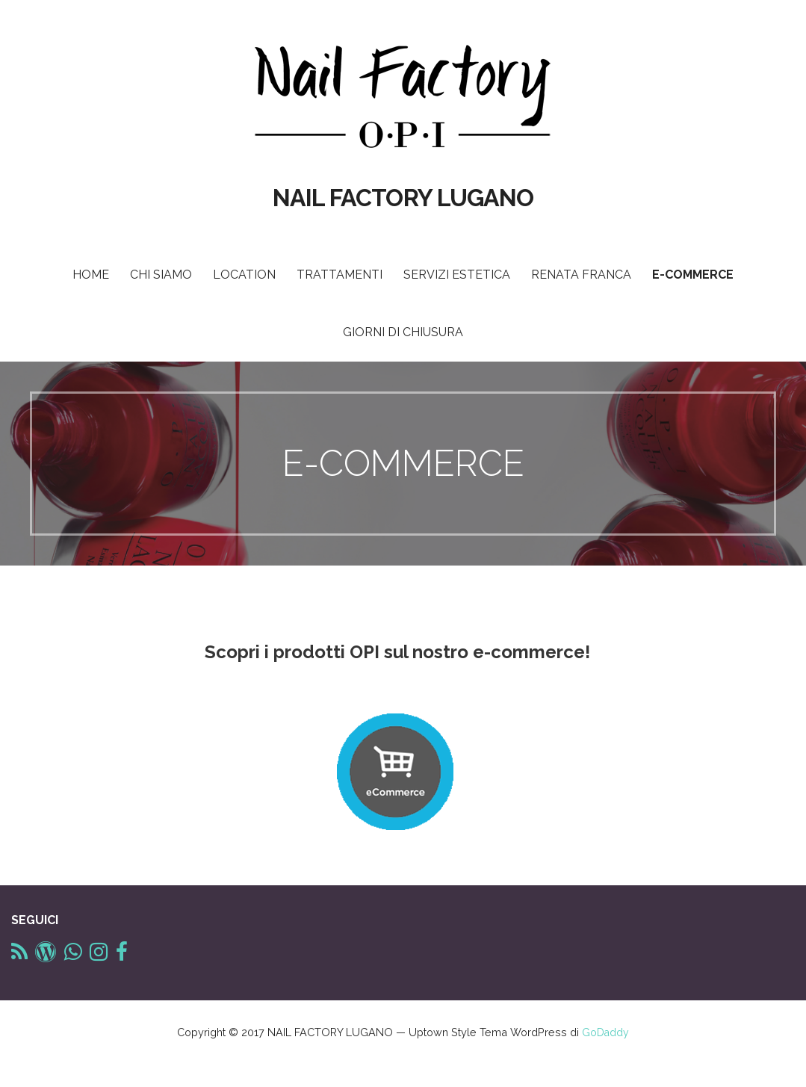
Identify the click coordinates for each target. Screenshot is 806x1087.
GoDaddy (605, 1032)
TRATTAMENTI (339, 274)
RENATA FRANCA (581, 274)
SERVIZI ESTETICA (456, 274)
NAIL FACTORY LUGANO (403, 197)
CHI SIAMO (161, 274)
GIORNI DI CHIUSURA (403, 332)
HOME (90, 274)
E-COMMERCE (693, 274)
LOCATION (244, 274)
